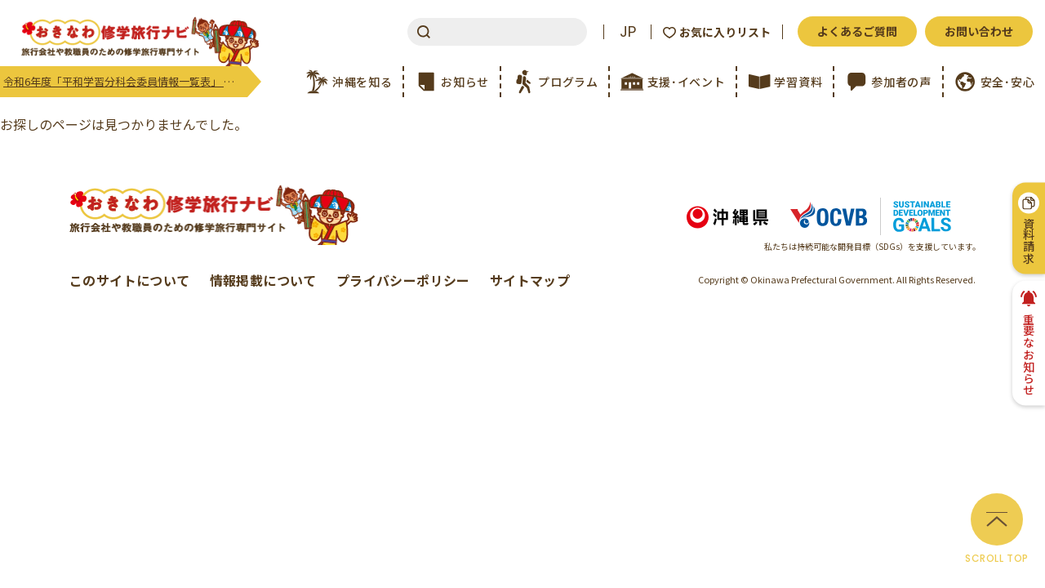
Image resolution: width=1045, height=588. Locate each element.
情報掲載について (263, 280)
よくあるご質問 (857, 31)
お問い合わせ (979, 31)
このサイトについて (129, 280)
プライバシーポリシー (403, 280)
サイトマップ (530, 280)
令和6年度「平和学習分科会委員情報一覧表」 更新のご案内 (125, 81)
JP (628, 31)
